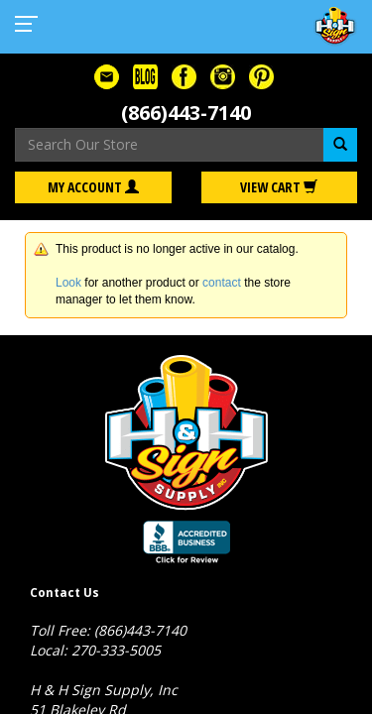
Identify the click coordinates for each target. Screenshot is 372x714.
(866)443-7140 (186, 112)
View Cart (278, 187)
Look (68, 283)
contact (221, 283)
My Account (93, 187)
